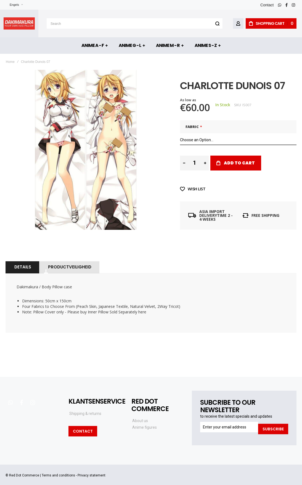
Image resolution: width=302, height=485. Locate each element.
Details (22, 262)
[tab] (22, 262)
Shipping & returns (85, 408)
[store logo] (19, 23)
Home (10, 62)
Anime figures (144, 422)
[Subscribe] (273, 422)
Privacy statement (91, 468)
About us (140, 416)
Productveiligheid (69, 262)
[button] (13, 5)
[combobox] (134, 23)
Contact (267, 5)
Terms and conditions (58, 468)
